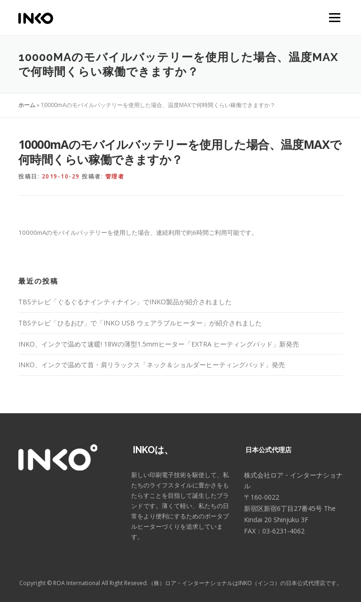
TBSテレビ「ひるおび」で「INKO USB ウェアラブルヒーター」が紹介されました (140, 322)
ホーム (26, 105)
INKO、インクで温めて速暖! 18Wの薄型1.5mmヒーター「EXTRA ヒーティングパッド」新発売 (158, 344)
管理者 (115, 176)
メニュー (334, 17)
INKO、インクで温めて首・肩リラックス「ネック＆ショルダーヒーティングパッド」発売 (151, 364)
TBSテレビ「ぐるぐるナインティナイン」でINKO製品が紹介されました (125, 301)
